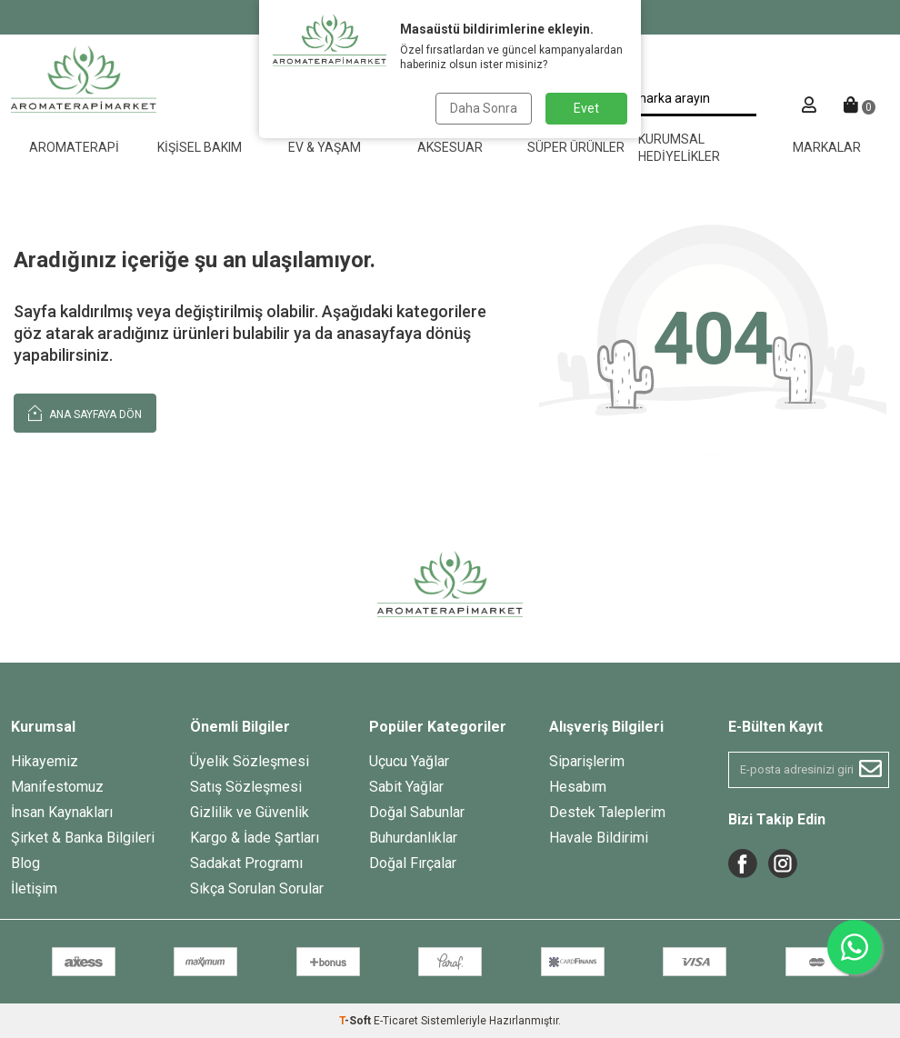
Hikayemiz (44, 761)
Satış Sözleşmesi (246, 786)
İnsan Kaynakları (62, 812)
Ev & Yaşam (324, 147)
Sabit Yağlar (406, 786)
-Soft (356, 1020)
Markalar (827, 147)
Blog (25, 863)
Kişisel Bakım (199, 147)
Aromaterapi (74, 147)
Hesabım (577, 786)
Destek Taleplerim (607, 812)
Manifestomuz (57, 786)
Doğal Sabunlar (417, 812)
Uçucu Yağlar (409, 761)
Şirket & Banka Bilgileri (83, 837)
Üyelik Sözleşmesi (249, 761)
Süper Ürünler (576, 147)
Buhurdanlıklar (413, 837)
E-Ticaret (396, 1020)
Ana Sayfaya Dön (85, 412)
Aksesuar (450, 147)
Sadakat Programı (246, 863)
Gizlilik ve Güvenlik (249, 812)
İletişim (34, 888)
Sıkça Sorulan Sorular (257, 888)
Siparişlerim (587, 761)
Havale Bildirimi (598, 837)
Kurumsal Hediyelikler (679, 148)
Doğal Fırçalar (412, 863)
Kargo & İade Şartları (254, 837)
